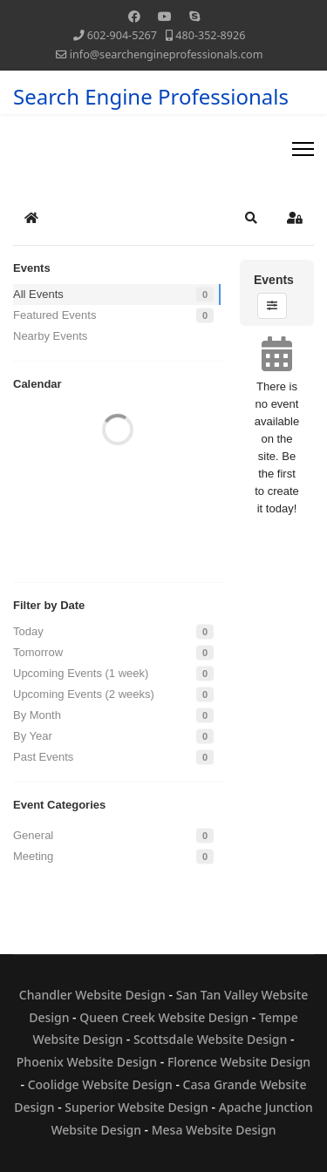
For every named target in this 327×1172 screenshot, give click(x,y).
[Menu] (303, 149)
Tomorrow (38, 652)
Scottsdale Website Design (210, 1039)
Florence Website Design (238, 1061)
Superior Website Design (136, 1107)
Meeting (33, 856)
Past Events (43, 756)
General (33, 835)
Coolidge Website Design (100, 1084)
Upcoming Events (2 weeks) (83, 694)
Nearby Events (50, 335)
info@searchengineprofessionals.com (166, 54)
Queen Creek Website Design (164, 1017)
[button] (251, 217)
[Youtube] (165, 16)
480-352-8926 (210, 35)
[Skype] (194, 16)
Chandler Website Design (92, 994)
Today (28, 631)
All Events (38, 294)
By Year (32, 735)
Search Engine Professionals (151, 96)
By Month (37, 714)
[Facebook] (134, 16)
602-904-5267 (122, 35)
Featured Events (54, 315)
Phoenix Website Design (87, 1061)
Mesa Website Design (214, 1129)
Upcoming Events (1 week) (80, 673)
